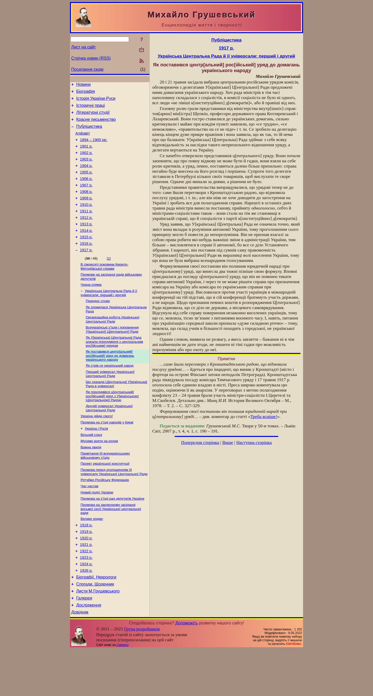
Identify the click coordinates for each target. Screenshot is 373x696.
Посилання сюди (87, 69)
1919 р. (86, 569)
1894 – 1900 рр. (93, 147)
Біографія (85, 93)
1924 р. (86, 605)
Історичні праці (90, 108)
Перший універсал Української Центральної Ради (110, 400)
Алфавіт (82, 139)
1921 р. (86, 583)
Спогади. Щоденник (95, 627)
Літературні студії (93, 116)
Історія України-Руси (95, 101)
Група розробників (142, 675)
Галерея (84, 643)
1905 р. (86, 183)
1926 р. (86, 612)
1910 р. (86, 219)
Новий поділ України (97, 526)
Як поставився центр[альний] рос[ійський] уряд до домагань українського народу (110, 381)
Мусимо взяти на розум (99, 472)
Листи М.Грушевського (97, 635)
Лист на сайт (83, 47)
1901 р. (86, 154)
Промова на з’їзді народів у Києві (107, 451)
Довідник (79, 659)
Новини (83, 85)
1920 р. (86, 576)
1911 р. (86, 227)
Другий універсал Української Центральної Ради (109, 436)
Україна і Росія (96, 458)
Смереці (122, 691)
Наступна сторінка (254, 442)
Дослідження (88, 651)
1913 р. (86, 241)
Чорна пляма (91, 306)
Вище (227, 442)
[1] (109, 279)
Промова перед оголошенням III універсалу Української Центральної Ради (114, 504)
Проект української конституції (105, 496)
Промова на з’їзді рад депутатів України (112, 533)
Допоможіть (186, 669)
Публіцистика (89, 132)
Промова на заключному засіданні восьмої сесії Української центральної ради (111, 544)
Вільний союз (91, 465)
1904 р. (86, 176)
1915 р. (86, 256)
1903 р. (86, 168)
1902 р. (86, 161)
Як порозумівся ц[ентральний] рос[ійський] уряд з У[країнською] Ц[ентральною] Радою (112, 423)
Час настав (89, 520)
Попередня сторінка (200, 442)
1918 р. (86, 562)
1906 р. (86, 190)
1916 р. (86, 263)
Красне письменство (96, 124)
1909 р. (86, 212)
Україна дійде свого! (97, 445)
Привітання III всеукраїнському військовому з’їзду (105, 487)
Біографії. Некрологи (96, 620)
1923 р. (86, 598)
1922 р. (86, 591)
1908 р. (86, 205)
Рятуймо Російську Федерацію (105, 513)
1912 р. (86, 234)
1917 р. (86, 270)
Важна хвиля (91, 478)
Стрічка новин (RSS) (91, 58)
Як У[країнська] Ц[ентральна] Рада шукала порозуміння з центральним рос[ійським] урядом (114, 366)
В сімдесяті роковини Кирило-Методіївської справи (104, 287)
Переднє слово (98, 324)
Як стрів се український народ (109, 391)
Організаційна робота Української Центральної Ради (112, 343)
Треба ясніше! (263, 416)
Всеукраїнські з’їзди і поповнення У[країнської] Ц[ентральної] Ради (112, 354)
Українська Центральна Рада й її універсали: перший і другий (109, 315)
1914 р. (86, 248)
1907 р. (86, 198)
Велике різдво (92, 554)
